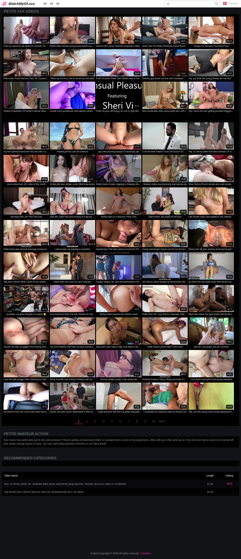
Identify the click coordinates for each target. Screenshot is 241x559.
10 (153, 421)
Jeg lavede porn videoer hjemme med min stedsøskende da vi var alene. (44, 491)
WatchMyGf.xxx (22, 4)
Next (162, 421)
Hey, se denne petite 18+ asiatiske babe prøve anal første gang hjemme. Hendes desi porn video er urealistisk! (65, 483)
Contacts (145, 553)
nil (45, 3)
